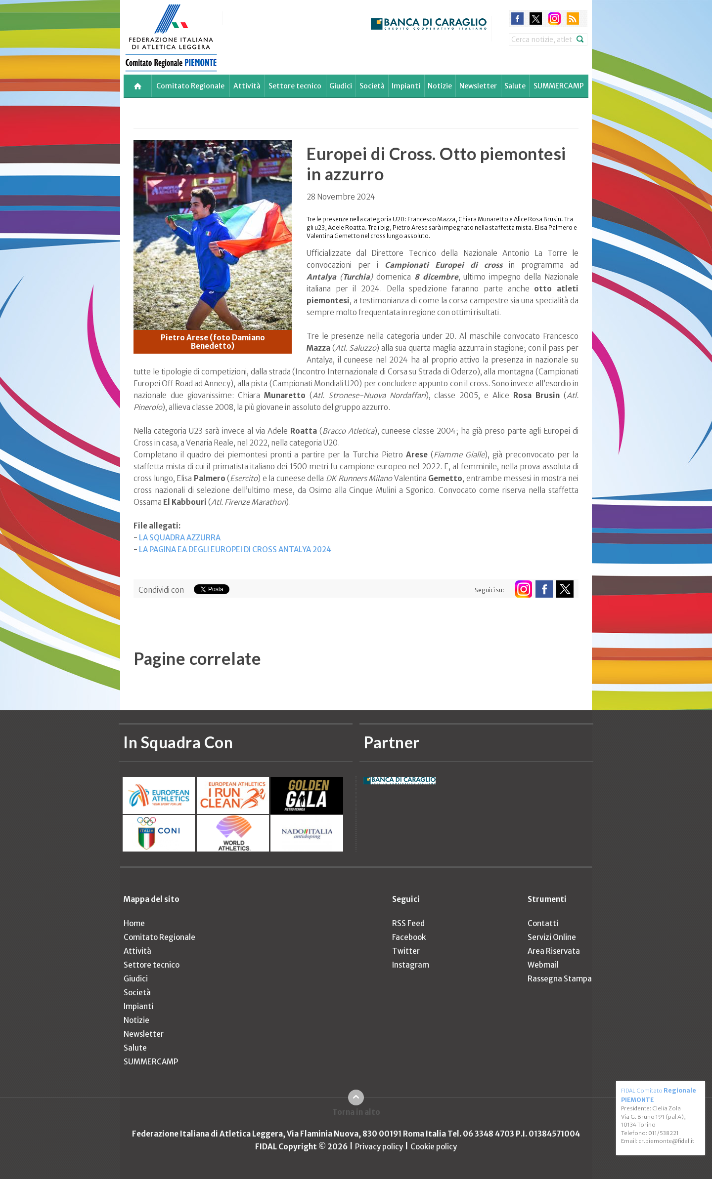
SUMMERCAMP (559, 85)
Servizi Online (552, 937)
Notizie (440, 85)
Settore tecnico (294, 85)
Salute (515, 85)
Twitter (406, 951)
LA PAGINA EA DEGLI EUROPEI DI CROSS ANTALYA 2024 (235, 549)
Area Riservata (554, 951)
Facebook (409, 937)
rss (573, 18)
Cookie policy (433, 1146)
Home (134, 923)
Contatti (543, 923)
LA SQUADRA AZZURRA (180, 537)
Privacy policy (379, 1146)
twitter (536, 18)
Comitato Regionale (190, 85)
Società (372, 85)
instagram (554, 18)
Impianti (406, 85)
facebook (517, 18)
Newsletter (478, 85)
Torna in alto (356, 1112)
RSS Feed (408, 923)
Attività (247, 85)
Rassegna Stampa (560, 978)
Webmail (543, 965)
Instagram (410, 965)
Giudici (340, 85)
